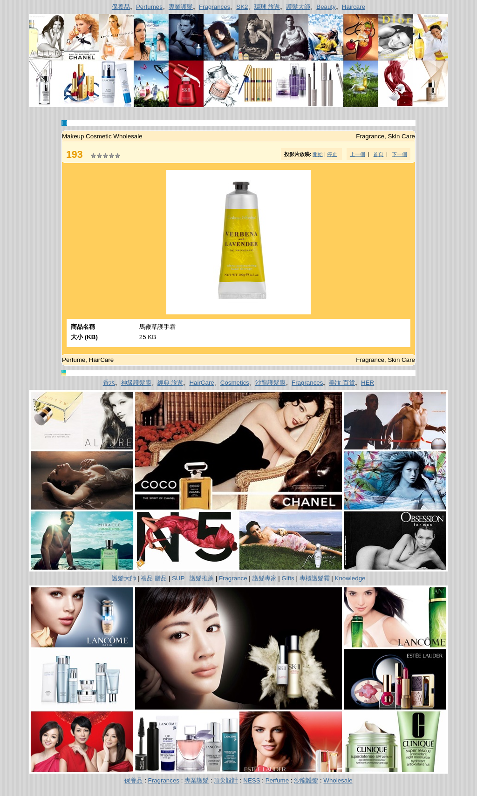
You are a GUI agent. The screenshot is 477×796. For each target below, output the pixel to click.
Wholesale (337, 780)
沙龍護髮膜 (270, 382)
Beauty (326, 6)
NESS (251, 780)
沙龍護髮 (306, 780)
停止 (332, 154)
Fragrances (214, 6)
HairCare (201, 382)
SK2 (242, 6)
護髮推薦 (202, 578)
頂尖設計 (226, 780)
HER (367, 382)
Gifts (287, 578)
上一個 (357, 154)
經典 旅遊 (170, 382)
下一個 (399, 154)
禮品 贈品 (154, 578)
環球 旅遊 (267, 6)
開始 (318, 154)
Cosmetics (234, 382)
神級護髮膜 (136, 382)
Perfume (277, 780)
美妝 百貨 (342, 382)
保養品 (121, 6)
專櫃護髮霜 (315, 578)
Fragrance (233, 578)
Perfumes (149, 6)
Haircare (353, 6)
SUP (178, 578)
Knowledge (350, 578)
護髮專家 (264, 578)
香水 (109, 382)
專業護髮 (181, 6)
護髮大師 (298, 6)
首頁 (378, 154)
